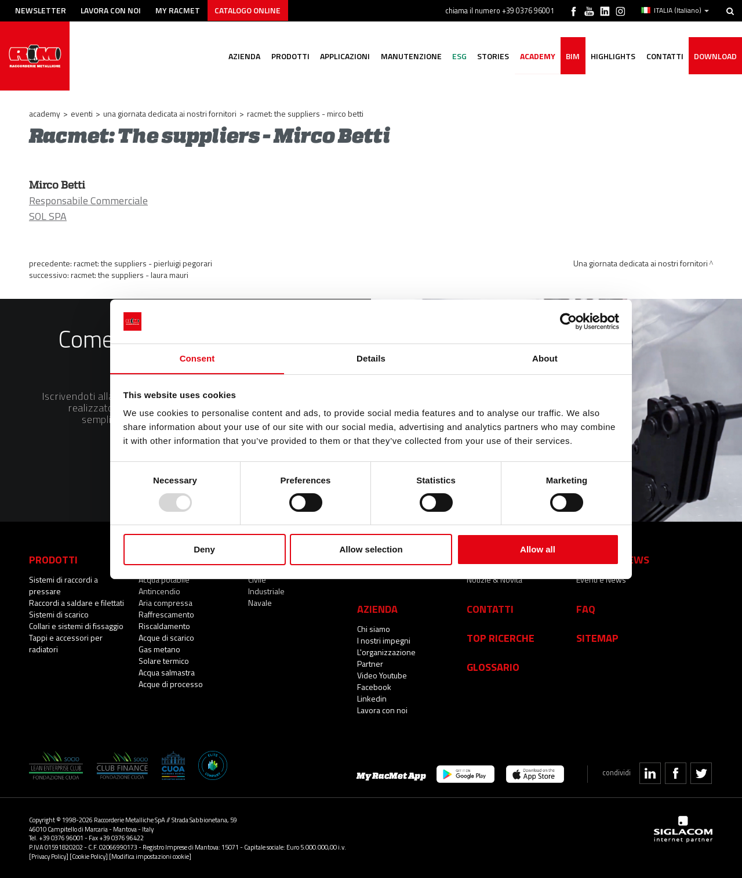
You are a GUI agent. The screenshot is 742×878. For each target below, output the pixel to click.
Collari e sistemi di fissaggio (76, 626)
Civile (257, 579)
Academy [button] (533, 56)
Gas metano (159, 649)
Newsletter (41, 10)
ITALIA (675, 10)
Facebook (374, 687)
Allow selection (370, 550)
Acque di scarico (166, 637)
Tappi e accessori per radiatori (66, 643)
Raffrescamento (166, 614)
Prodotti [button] (282, 56)
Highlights (610, 56)
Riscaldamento (164, 626)
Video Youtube (382, 675)
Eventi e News (601, 579)
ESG (453, 56)
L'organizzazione (386, 652)
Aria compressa (165, 603)
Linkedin (372, 698)
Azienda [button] (235, 56)
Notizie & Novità (494, 579)
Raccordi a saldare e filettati (76, 603)
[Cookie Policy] (89, 856)
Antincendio (159, 591)
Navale (260, 603)
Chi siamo (373, 629)
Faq (585, 609)
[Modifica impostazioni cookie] (150, 856)
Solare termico (164, 661)
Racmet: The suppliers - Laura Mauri (129, 275)
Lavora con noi (112, 10)
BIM (570, 56)
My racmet (180, 10)
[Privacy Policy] (48, 856)
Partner (370, 663)
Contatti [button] (663, 56)
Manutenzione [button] (404, 56)
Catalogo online (251, 10)
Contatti (490, 609)
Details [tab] (371, 358)
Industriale (266, 591)
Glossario (493, 667)
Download (714, 56)
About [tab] (545, 358)
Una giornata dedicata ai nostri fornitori (170, 113)
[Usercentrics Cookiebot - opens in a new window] (568, 321)
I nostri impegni (383, 640)
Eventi (82, 113)
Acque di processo (171, 684)
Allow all (537, 550)
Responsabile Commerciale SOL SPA (88, 208)
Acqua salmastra (167, 672)
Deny (204, 550)
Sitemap (597, 638)
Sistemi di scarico (59, 614)
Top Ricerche (500, 638)
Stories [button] (488, 56)
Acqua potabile (164, 579)
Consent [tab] (197, 358)
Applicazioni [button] (337, 56)
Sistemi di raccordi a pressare (63, 585)
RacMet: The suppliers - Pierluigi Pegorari (143, 263)
